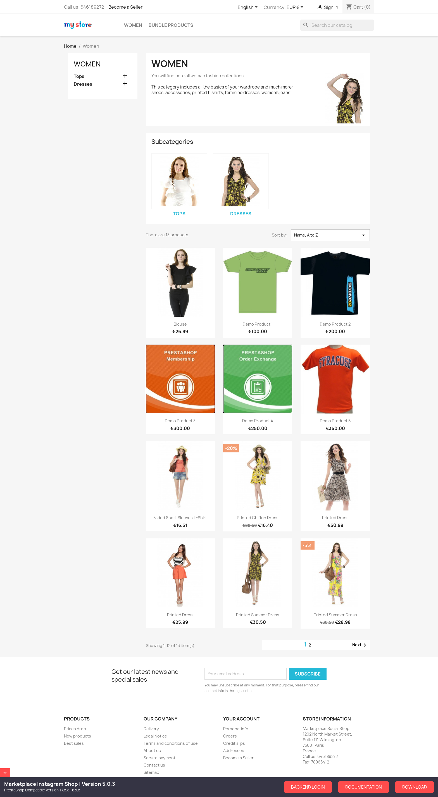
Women (133, 25)
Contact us (154, 765)
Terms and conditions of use (171, 743)
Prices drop (75, 728)
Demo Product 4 (257, 420)
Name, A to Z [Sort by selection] (330, 235)
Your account (241, 719)
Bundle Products (171, 25)
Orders (230, 736)
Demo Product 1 (258, 324)
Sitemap (151, 772)
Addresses (233, 750)
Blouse (180, 324)
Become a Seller (125, 7)
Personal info (235, 728)
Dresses (83, 84)
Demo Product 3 (180, 420)
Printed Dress (335, 517)
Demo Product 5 (335, 420)
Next (360, 645)
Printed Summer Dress (257, 614)
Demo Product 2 (335, 324)
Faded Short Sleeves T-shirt (180, 517)
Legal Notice (155, 736)
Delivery (151, 728)
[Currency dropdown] (296, 7)
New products (77, 736)
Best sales (74, 743)
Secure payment (159, 757)
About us (152, 750)
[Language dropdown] (249, 7)
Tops (79, 76)
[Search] (337, 25)
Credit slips (234, 743)
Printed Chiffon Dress (257, 517)
